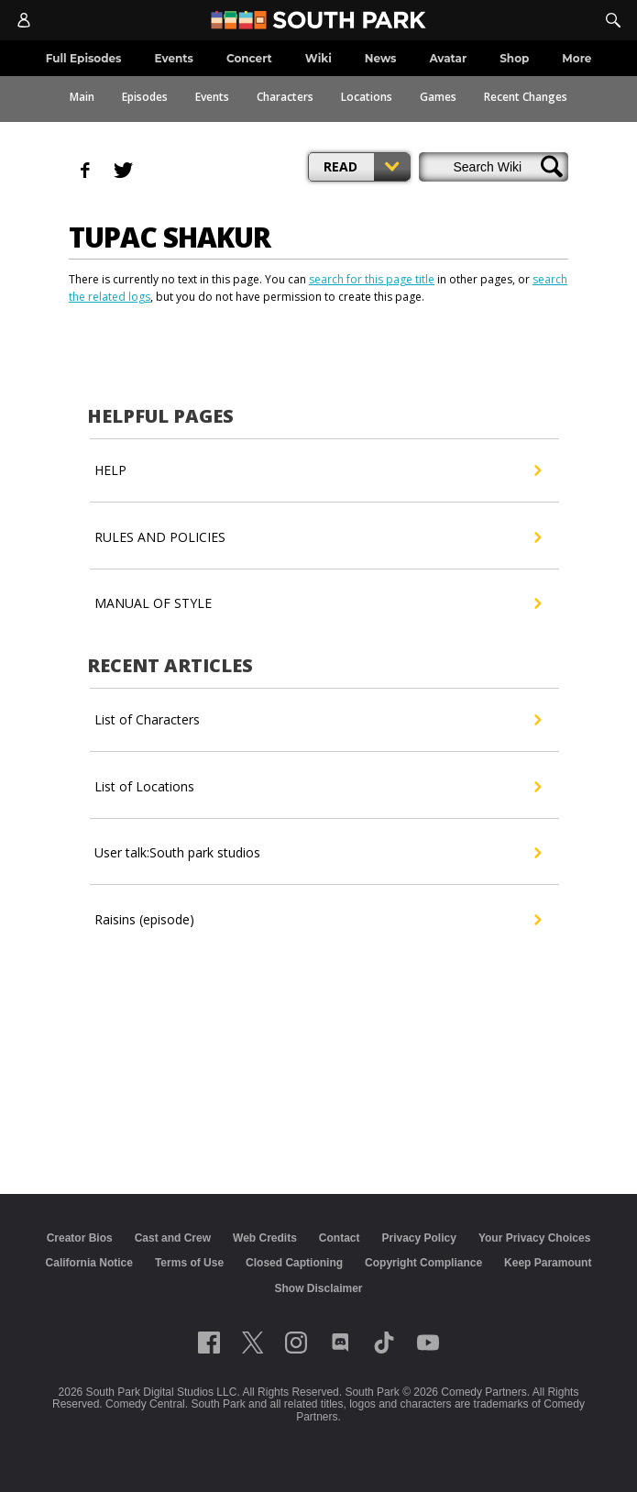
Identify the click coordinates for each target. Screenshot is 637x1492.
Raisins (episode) (317, 920)
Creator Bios (80, 1238)
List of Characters (317, 720)
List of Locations (317, 787)
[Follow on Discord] (340, 1343)
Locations (366, 97)
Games (438, 97)
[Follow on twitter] (252, 1343)
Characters (285, 97)
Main (82, 97)
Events (212, 97)
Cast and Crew (173, 1238)
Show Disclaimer (318, 1288)
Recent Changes (525, 97)
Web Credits (265, 1238)
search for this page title (371, 279)
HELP (317, 470)
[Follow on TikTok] (384, 1343)
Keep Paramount (547, 1262)
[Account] (23, 20)
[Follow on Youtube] (428, 1343)
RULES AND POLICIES (317, 537)
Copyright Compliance (423, 1262)
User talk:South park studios (317, 853)
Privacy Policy (418, 1238)
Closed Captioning (294, 1262)
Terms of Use (189, 1262)
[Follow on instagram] (296, 1343)
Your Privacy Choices (534, 1238)
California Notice (89, 1262)
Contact (339, 1238)
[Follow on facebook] (209, 1343)
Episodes (145, 97)
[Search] (613, 20)
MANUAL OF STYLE (317, 603)
